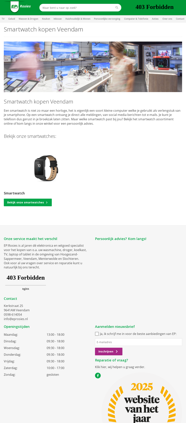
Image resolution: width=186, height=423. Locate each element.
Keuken (46, 18)
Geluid (11, 18)
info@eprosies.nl (16, 319)
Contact (180, 18)
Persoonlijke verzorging (107, 18)
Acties (155, 18)
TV (3, 18)
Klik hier (100, 367)
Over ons (167, 18)
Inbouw (58, 18)
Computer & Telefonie (136, 18)
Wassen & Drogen (28, 18)
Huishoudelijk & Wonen (77, 18)
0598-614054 (13, 314)
